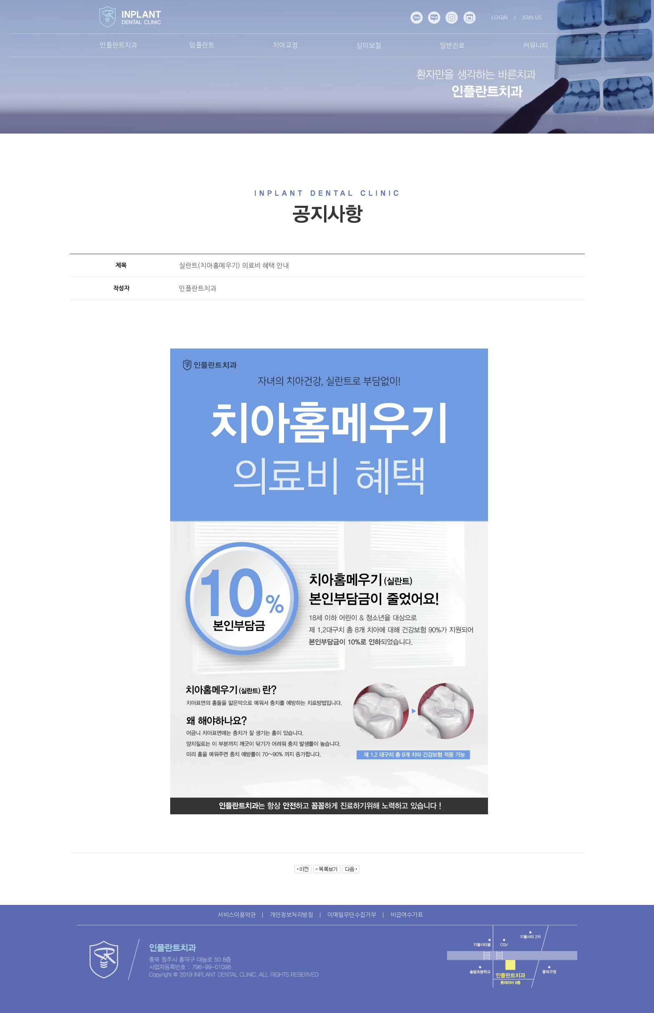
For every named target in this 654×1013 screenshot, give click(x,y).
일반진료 (452, 45)
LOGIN (499, 17)
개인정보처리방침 (291, 915)
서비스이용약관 (237, 915)
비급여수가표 (406, 915)
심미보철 (368, 45)
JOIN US (532, 17)
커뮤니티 (535, 45)
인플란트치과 (118, 45)
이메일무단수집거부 (351, 915)
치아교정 (285, 45)
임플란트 (201, 45)
